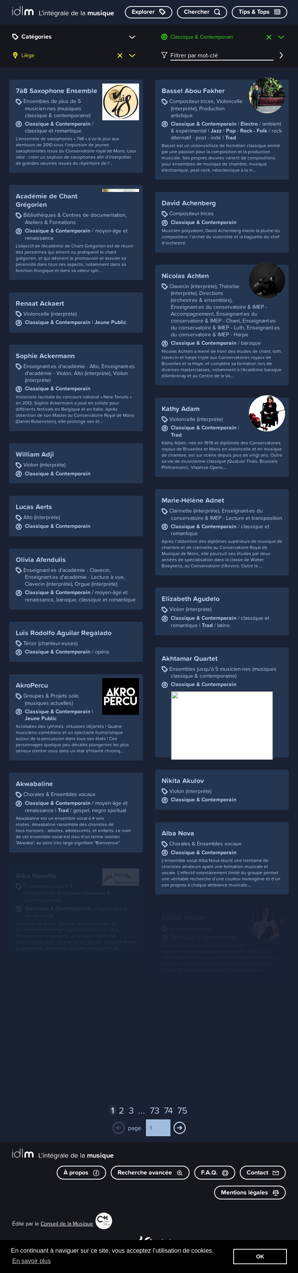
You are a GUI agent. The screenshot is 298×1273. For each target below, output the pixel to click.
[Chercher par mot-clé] (202, 12)
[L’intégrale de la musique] (63, 11)
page (134, 1128)
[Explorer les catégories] (148, 12)
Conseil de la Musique (67, 1223)
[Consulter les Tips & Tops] (259, 12)
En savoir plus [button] (31, 1261)
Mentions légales (250, 1192)
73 (154, 1110)
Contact (263, 1172)
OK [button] (260, 1256)
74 (168, 1110)
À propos (81, 1172)
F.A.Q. (214, 1172)
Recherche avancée (150, 1172)
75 (182, 1110)
